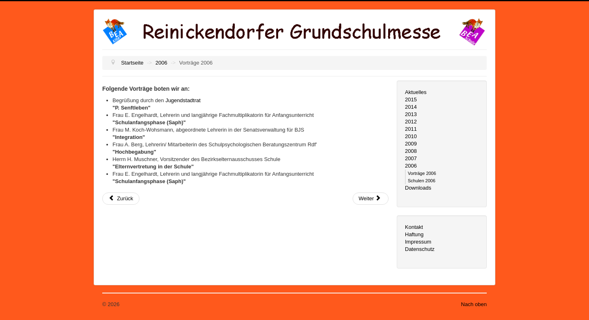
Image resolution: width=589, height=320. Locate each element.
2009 (411, 144)
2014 (411, 107)
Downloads (418, 188)
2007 (411, 158)
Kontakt (414, 227)
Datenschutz (419, 249)
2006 (411, 166)
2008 (411, 151)
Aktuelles (416, 92)
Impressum (418, 242)
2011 (411, 129)
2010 (411, 136)
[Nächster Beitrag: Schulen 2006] (371, 198)
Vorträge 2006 (422, 173)
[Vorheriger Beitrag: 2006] (120, 198)
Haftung (414, 234)
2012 (411, 122)
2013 (411, 114)
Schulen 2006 (421, 180)
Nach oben (474, 304)
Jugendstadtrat (182, 100)
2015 (411, 99)
